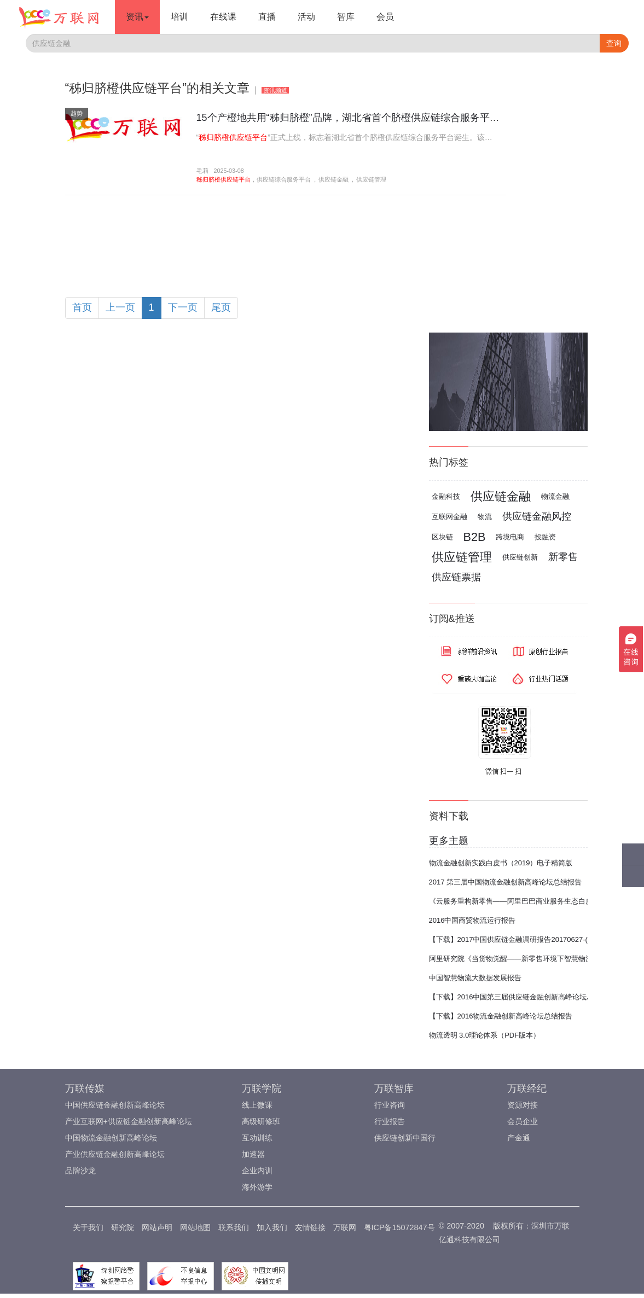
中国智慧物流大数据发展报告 (475, 978)
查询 (614, 43)
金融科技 (446, 496)
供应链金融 (333, 179)
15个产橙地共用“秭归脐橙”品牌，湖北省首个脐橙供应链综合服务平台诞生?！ (365, 117)
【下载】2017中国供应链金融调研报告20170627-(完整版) (520, 939)
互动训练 (257, 1137)
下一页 (183, 307)
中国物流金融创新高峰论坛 (111, 1137)
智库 (346, 16)
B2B (474, 537)
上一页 (120, 307)
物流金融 (555, 496)
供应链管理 (371, 179)
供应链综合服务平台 (284, 179)
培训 (179, 16)
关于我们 (88, 1227)
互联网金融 (449, 517)
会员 (385, 16)
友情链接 (310, 1227)
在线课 (223, 16)
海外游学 (257, 1187)
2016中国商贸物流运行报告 (472, 920)
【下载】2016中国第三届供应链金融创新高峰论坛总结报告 (522, 997)
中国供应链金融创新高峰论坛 (115, 1105)
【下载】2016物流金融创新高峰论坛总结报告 (501, 1016)
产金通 (518, 1137)
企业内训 (257, 1170)
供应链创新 (520, 557)
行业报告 (389, 1121)
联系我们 (233, 1227)
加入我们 (272, 1227)
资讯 (137, 16)
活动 (306, 16)
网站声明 (157, 1227)
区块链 (442, 537)
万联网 (344, 1227)
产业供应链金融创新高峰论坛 (115, 1154)
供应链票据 (456, 577)
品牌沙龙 (80, 1170)
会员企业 (522, 1121)
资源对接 (522, 1105)
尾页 (221, 307)
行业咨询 (389, 1105)
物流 (485, 517)
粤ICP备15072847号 (399, 1227)
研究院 (122, 1227)
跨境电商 (510, 537)
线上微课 (257, 1105)
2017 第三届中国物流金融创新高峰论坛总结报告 (505, 882)
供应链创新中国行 (405, 1137)
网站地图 (195, 1227)
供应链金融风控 (536, 516)
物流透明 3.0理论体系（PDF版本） (485, 1035)
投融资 (545, 537)
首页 (82, 307)
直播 (267, 16)
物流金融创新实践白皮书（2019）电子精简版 (501, 863)
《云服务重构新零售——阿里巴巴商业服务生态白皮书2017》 (526, 901)
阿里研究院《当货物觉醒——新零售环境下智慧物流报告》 (521, 958)
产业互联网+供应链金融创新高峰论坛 (128, 1121)
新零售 (563, 556)
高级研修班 (261, 1121)
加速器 (253, 1154)
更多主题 (448, 840)
